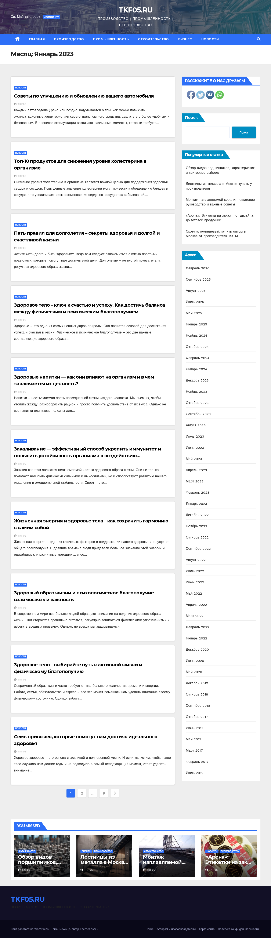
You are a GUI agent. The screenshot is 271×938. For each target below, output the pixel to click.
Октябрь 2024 (197, 347)
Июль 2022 (195, 571)
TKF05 (20, 104)
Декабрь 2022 (197, 515)
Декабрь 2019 (197, 683)
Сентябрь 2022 (198, 549)
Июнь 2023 (195, 448)
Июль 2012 (194, 773)
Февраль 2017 (197, 762)
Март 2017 (194, 750)
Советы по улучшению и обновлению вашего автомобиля (84, 96)
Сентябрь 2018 (198, 706)
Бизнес (185, 39)
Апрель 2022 (196, 605)
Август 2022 (196, 560)
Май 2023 (194, 459)
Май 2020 (194, 672)
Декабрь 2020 (197, 649)
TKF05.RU (135, 10)
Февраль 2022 (197, 627)
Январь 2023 (196, 504)
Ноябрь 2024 (196, 335)
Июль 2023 (195, 436)
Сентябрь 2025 (198, 279)
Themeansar (88, 929)
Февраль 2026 (197, 268)
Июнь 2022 (195, 582)
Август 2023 (196, 425)
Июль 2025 (195, 302)
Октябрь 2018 (197, 694)
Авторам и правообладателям (176, 929)
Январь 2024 (196, 369)
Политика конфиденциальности (238, 929)
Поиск (191, 117)
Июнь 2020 (195, 661)
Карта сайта (206, 929)
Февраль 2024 (197, 358)
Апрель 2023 (196, 470)
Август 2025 (196, 291)
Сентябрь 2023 (198, 414)
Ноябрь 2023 (196, 392)
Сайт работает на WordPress (30, 929)
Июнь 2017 (194, 728)
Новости (210, 39)
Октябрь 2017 (197, 717)
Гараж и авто (27, 851)
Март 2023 (194, 481)
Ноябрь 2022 (196, 526)
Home (149, 929)
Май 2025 (194, 313)
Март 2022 (194, 616)
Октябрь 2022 (197, 537)
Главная (37, 39)
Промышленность (111, 39)
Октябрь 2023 (197, 403)
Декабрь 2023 (197, 380)
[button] (258, 39)
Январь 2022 (196, 638)
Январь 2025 (196, 324)
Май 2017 (193, 739)
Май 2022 (194, 593)
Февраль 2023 (197, 492)
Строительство (153, 39)
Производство (69, 39)
